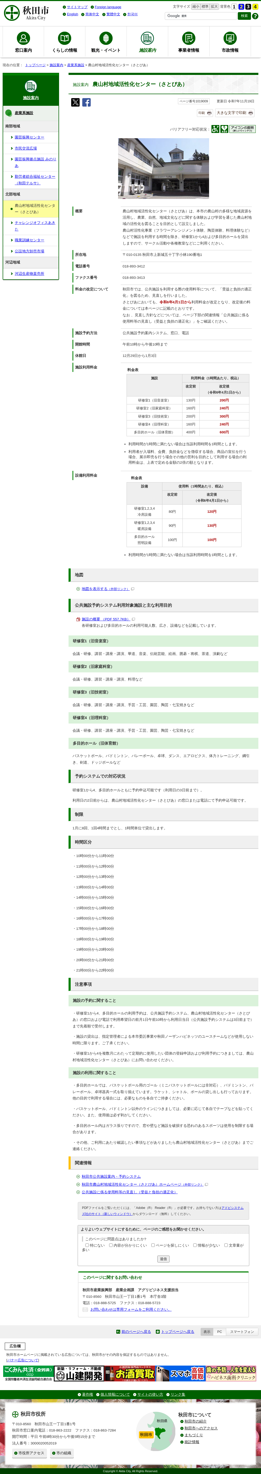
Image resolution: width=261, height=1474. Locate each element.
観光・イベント (106, 50)
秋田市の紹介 (196, 1421)
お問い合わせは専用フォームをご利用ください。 (131, 1310)
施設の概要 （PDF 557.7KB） (108, 619)
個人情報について (115, 1394)
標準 (204, 6)
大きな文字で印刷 (231, 113)
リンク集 (178, 1394)
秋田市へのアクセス (201, 1428)
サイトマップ (77, 7)
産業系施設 (75, 65)
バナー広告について (22, 1360)
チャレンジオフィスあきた (35, 226)
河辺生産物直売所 (29, 274)
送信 (163, 1259)
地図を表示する (108, 589)
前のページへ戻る (136, 1332)
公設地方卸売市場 (29, 251)
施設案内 (56, 65)
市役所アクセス (31, 1453)
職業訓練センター (29, 240)
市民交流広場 (26, 148)
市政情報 (230, 50)
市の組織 (63, 1453)
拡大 (214, 6)
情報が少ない (209, 1245)
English (72, 14)
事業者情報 (188, 50)
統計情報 (192, 1442)
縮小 (195, 6)
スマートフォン (242, 1332)
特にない (97, 1245)
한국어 (132, 14)
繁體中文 (113, 14)
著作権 (87, 1394)
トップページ (35, 65)
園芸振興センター (29, 137)
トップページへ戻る (177, 1332)
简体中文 (92, 14)
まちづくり (194, 1435)
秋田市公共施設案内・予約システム (111, 1177)
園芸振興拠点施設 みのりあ (35, 162)
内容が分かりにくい (130, 1245)
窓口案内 (23, 50)
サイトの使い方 (150, 1394)
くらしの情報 (64, 50)
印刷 (202, 113)
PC (219, 1332)
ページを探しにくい (172, 1245)
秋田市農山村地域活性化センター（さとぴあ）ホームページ (145, 1184)
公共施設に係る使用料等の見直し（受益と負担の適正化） (130, 1192)
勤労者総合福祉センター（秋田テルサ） (35, 180)
